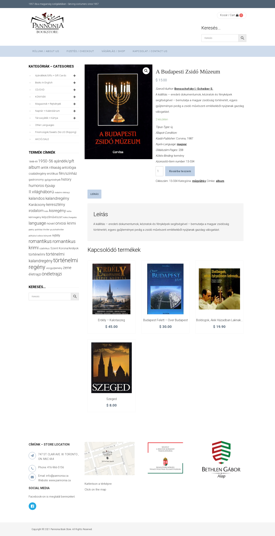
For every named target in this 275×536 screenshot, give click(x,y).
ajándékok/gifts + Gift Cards (56, 75)
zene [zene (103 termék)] (67, 267)
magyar (182, 144)
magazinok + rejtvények (56, 103)
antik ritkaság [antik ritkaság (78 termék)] (51, 167)
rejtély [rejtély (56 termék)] (56, 235)
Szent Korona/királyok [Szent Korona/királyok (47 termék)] (64, 248)
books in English (56, 82)
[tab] (94, 194)
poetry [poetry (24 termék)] (31, 229)
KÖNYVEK (56, 96)
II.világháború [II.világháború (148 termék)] (41, 191)
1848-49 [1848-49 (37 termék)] (33, 161)
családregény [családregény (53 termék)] (37, 173)
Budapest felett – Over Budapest (165, 320)
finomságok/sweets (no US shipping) (55, 132)
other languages (44, 125)
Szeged (111, 399)
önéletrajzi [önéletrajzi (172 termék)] (52, 274)
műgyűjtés (199, 181)
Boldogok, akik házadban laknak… (219, 320)
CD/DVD (56, 89)
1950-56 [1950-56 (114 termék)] (45, 161)
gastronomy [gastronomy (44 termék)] (36, 179)
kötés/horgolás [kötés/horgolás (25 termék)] (70, 217)
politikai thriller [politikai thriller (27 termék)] (42, 229)
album (220, 181)
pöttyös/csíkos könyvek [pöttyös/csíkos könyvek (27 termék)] (40, 235)
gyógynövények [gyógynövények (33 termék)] (52, 179)
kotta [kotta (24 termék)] (69, 211)
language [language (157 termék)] (37, 223)
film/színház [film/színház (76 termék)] (68, 173)
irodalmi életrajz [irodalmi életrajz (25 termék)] (62, 192)
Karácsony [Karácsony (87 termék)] (37, 204)
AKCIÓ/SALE (42, 139)
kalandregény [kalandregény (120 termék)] (57, 198)
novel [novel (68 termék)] (51, 223)
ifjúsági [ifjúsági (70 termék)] (50, 186)
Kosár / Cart (229, 15)
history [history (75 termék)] (66, 179)
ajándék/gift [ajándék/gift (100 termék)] (64, 161)
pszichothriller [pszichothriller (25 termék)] (57, 229)
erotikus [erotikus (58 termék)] (52, 173)
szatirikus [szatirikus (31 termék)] (44, 248)
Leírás (94, 194)
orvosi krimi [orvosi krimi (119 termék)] (65, 223)
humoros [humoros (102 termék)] (36, 185)
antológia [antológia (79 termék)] (69, 167)
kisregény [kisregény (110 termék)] (57, 210)
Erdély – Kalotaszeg (111, 320)
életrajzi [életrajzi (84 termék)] (35, 274)
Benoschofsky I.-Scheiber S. (193, 88)
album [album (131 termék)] (34, 167)
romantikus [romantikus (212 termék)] (40, 241)
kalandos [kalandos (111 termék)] (37, 198)
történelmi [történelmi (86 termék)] (37, 254)
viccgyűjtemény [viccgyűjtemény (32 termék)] (54, 268)
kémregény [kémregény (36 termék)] (35, 217)
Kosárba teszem (180, 171)
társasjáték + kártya (56, 118)
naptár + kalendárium (56, 110)
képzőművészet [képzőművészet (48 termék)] (52, 217)
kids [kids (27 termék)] (46, 211)
